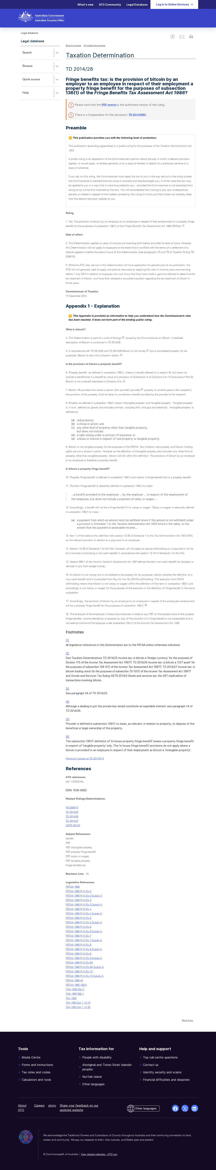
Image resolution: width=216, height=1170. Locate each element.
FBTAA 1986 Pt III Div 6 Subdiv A (84, 931)
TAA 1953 (71, 998)
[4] (121, 355)
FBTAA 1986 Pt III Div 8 (78, 945)
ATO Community (110, 4)
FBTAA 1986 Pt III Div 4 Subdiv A (84, 913)
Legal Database (137, 4)
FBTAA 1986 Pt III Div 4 (78, 909)
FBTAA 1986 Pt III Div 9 (78, 954)
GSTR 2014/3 (73, 825)
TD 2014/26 (72, 816)
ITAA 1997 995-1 (75, 994)
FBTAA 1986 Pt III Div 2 (78, 891)
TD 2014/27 (72, 821)
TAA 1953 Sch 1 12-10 (78, 1003)
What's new (85, 4)
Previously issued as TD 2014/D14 (85, 758)
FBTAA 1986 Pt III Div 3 (78, 900)
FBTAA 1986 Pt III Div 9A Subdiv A (85, 967)
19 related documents (94, 46)
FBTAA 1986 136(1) (76, 985)
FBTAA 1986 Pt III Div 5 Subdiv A (84, 922)
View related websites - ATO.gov (99, 1154)
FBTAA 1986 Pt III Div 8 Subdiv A (84, 949)
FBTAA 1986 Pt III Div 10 (79, 971)
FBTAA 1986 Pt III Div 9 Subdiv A (84, 958)
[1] (183, 225)
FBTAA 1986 (72, 887)
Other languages (146, 1108)
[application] (40, 73)
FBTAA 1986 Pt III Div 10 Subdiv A (84, 976)
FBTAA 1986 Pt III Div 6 (78, 927)
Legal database (32, 41)
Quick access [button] (41, 79)
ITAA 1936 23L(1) (75, 989)
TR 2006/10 (72, 807)
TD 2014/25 (72, 812)
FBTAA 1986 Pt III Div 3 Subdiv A (84, 904)
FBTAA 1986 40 (74, 980)
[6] (146, 605)
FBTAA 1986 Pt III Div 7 (78, 936)
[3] (147, 350)
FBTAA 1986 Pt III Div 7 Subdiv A (84, 940)
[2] (123, 337)
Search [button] (41, 52)
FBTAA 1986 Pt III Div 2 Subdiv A (84, 896)
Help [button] (41, 93)
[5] (142, 389)
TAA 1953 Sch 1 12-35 (78, 1007)
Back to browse (73, 46)
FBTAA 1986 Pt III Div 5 (78, 918)
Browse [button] (41, 66)
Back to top (187, 1020)
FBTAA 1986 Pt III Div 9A (79, 962)
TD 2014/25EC (137, 115)
